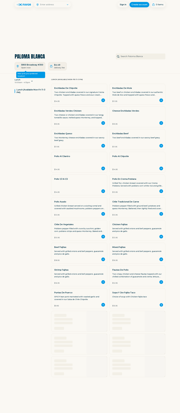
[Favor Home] (24, 4)
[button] (31, 81)
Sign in (123, 4)
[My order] (157, 4)
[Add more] (103, 100)
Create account (139, 4)
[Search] (54, 4)
